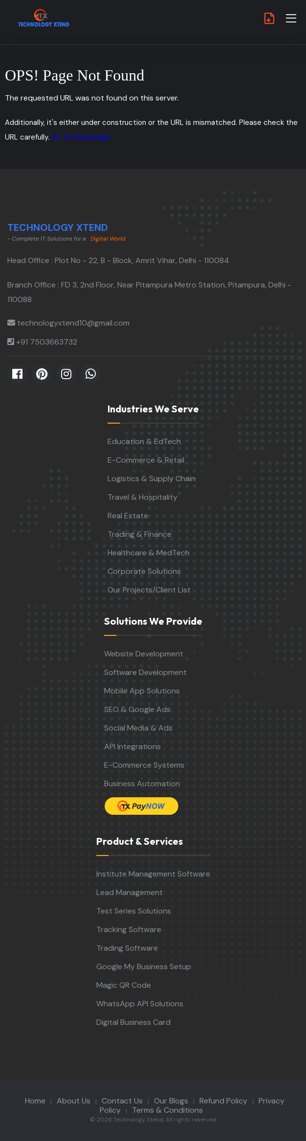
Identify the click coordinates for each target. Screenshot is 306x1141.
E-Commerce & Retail (146, 460)
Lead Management (129, 892)
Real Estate (128, 515)
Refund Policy (223, 1101)
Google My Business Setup (143, 966)
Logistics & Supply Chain (152, 478)
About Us (73, 1101)
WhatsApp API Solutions (139, 1003)
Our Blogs (171, 1101)
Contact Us (122, 1101)
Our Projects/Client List (149, 590)
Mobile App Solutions (142, 691)
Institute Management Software (153, 874)
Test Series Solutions (133, 911)
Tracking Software (128, 929)
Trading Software (127, 948)
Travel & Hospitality (142, 497)
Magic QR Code (123, 985)
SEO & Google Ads (137, 709)
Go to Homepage (80, 137)
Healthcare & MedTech (149, 553)
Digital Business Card (133, 1022)
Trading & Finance (140, 534)
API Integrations (132, 746)
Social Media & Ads (138, 728)
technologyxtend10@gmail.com (73, 323)
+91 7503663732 (46, 342)
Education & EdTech (144, 441)
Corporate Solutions (144, 571)
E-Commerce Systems (144, 765)
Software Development (145, 672)
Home (35, 1101)
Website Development (143, 654)
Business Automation (142, 783)
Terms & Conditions (167, 1110)
